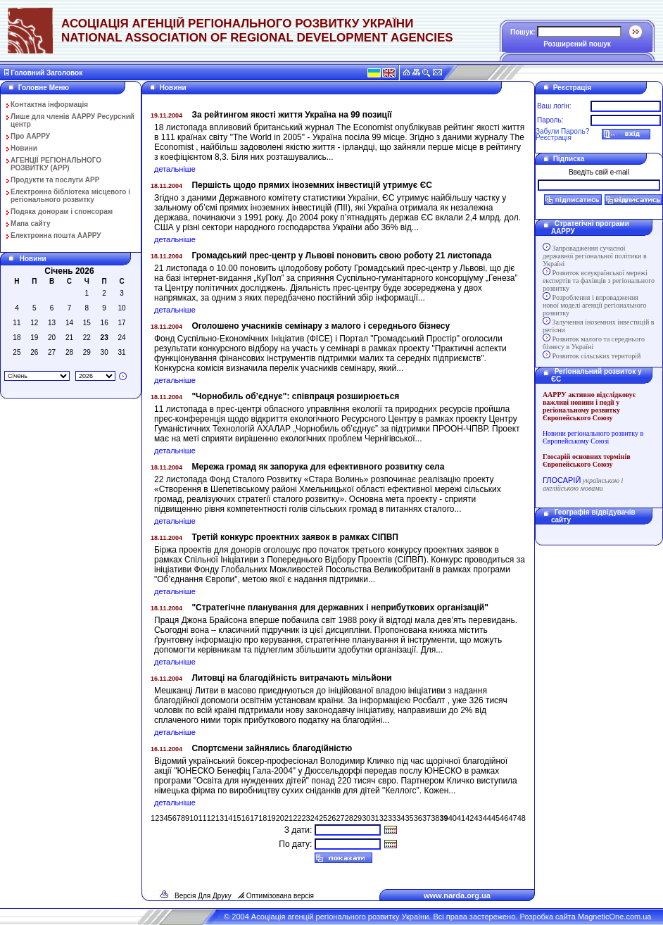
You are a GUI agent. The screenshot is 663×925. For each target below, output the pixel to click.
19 (271, 818)
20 (280, 818)
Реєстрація (554, 137)
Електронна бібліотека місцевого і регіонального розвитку (70, 195)
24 (314, 818)
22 (297, 818)
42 (469, 818)
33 (392, 818)
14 (228, 818)
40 (452, 818)
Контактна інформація (49, 104)
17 (254, 818)
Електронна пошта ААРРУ (56, 235)
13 (219, 818)
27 (340, 818)
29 (357, 818)
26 (331, 818)
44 (487, 818)
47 (512, 818)
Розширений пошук (577, 44)
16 (245, 818)
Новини (24, 148)
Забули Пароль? (562, 131)
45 (495, 818)
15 (236, 818)
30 (366, 818)
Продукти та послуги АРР (55, 180)
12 (211, 818)
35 (409, 818)
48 (521, 818)
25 (323, 818)
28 (349, 818)
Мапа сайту (31, 223)
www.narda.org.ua (457, 895)
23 (305, 818)
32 (383, 818)
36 (418, 818)
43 (478, 818)
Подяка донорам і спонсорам (62, 211)
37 (426, 818)
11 (202, 818)
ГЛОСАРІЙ (562, 480)
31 (374, 818)
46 (504, 818)
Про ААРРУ (30, 136)
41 (461, 818)
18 (262, 818)
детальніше (175, 169)
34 (400, 818)
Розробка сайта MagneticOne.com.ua (585, 916)
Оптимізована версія (280, 896)
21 (288, 818)
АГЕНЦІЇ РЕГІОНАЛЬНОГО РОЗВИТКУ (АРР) (56, 164)
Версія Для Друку (203, 896)
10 (193, 818)
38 (435, 818)
